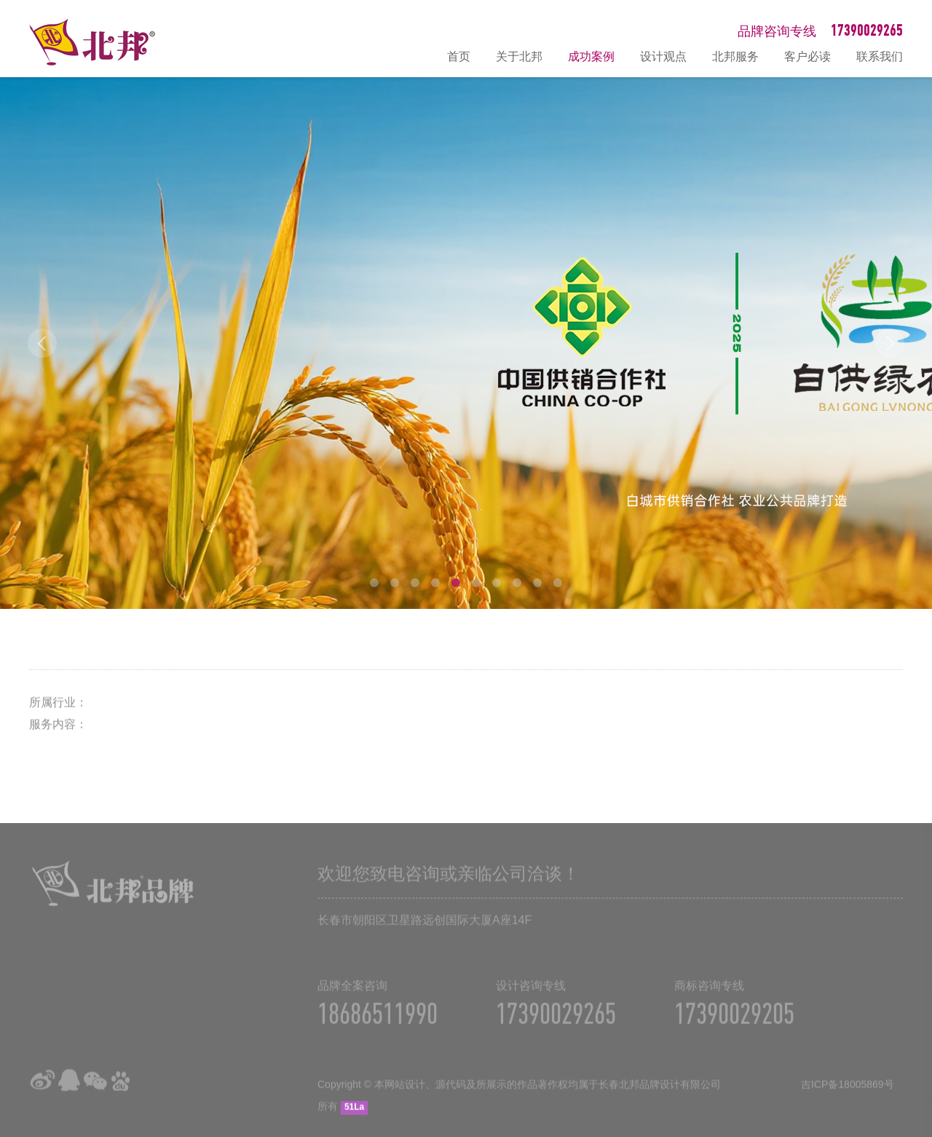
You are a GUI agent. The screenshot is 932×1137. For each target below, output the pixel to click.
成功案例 (591, 56)
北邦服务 (735, 56)
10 (557, 582)
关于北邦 (519, 56)
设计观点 (663, 56)
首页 (458, 56)
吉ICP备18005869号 (847, 1092)
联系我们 (879, 56)
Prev (42, 343)
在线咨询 (913, 970)
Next (889, 343)
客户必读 (807, 56)
